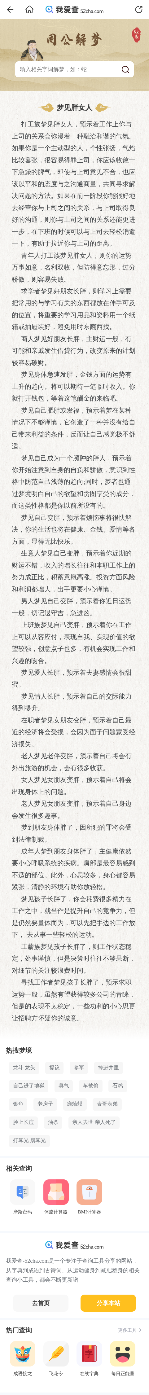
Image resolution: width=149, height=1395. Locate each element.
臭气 (64, 1086)
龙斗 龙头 (24, 1068)
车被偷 (91, 1086)
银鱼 (18, 1104)
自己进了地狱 (29, 1086)
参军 (79, 1068)
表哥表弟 (107, 1104)
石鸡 (117, 1086)
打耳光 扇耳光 (29, 1140)
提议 (54, 1068)
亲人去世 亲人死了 (94, 1122)
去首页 (41, 1303)
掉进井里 (108, 1068)
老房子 (45, 1104)
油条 (53, 1122)
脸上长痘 (23, 1122)
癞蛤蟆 (75, 1104)
